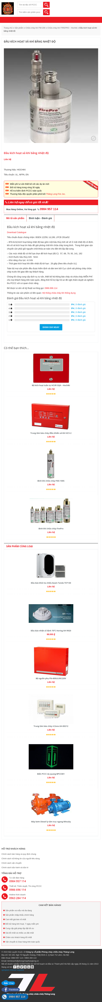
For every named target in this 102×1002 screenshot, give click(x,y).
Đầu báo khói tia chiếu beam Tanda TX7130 (51, 583)
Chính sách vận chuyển (11, 863)
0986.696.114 (51, 288)
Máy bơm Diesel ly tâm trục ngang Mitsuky (51, 821)
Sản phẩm (19, 28)
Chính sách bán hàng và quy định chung (18, 854)
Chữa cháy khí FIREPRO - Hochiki (62, 28)
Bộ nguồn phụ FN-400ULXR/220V (51, 678)
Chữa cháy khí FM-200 (35, 28)
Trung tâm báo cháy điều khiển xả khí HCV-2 (51, 433)
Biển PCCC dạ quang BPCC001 (51, 774)
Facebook (10, 989)
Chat (8, 983)
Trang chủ (8, 28)
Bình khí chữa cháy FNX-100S (50, 480)
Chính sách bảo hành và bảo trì (14, 867)
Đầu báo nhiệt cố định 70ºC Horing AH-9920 (51, 630)
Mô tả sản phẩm (15, 218)
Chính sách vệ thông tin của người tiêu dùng (20, 858)
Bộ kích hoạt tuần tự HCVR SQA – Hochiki (51, 385)
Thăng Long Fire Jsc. (56, 194)
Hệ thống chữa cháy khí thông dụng (59, 293)
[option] (51, 95)
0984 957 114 (17, 996)
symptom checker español (12, 970)
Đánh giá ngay (51, 327)
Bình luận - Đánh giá (40, 218)
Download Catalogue (16, 232)
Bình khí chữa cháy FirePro (51, 528)
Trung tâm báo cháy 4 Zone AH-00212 (51, 726)
